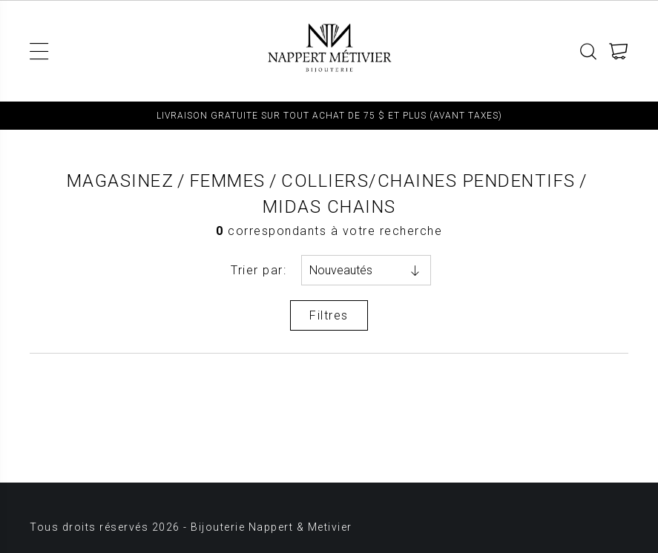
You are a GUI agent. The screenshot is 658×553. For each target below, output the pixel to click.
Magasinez (120, 180)
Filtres (329, 315)
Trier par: (258, 270)
